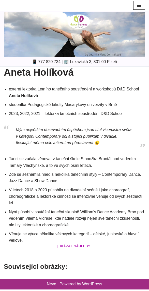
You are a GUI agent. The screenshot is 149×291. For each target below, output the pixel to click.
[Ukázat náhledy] (74, 247)
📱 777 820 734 (46, 62)
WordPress (92, 285)
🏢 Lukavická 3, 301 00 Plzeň (90, 62)
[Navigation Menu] (139, 5)
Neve (51, 285)
